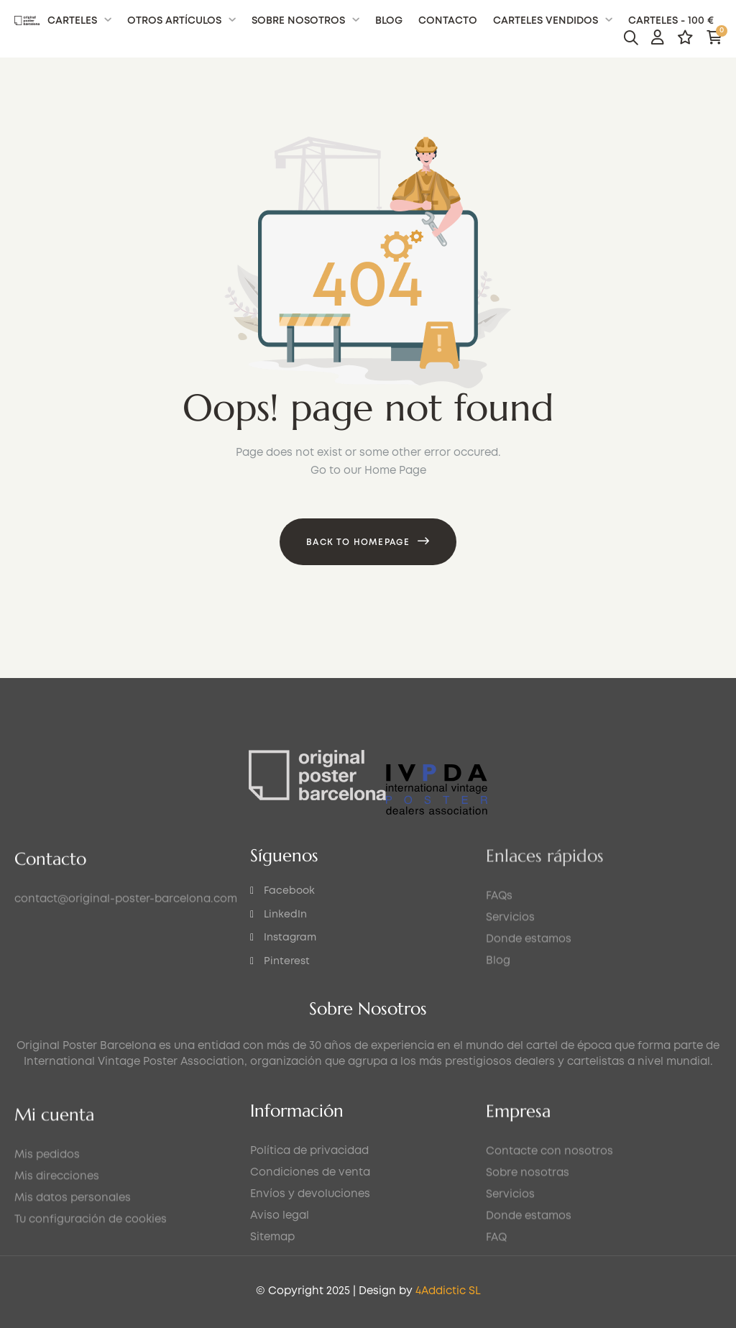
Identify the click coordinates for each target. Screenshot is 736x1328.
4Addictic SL (119, 1291)
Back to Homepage (358, 542)
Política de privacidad (309, 1240)
